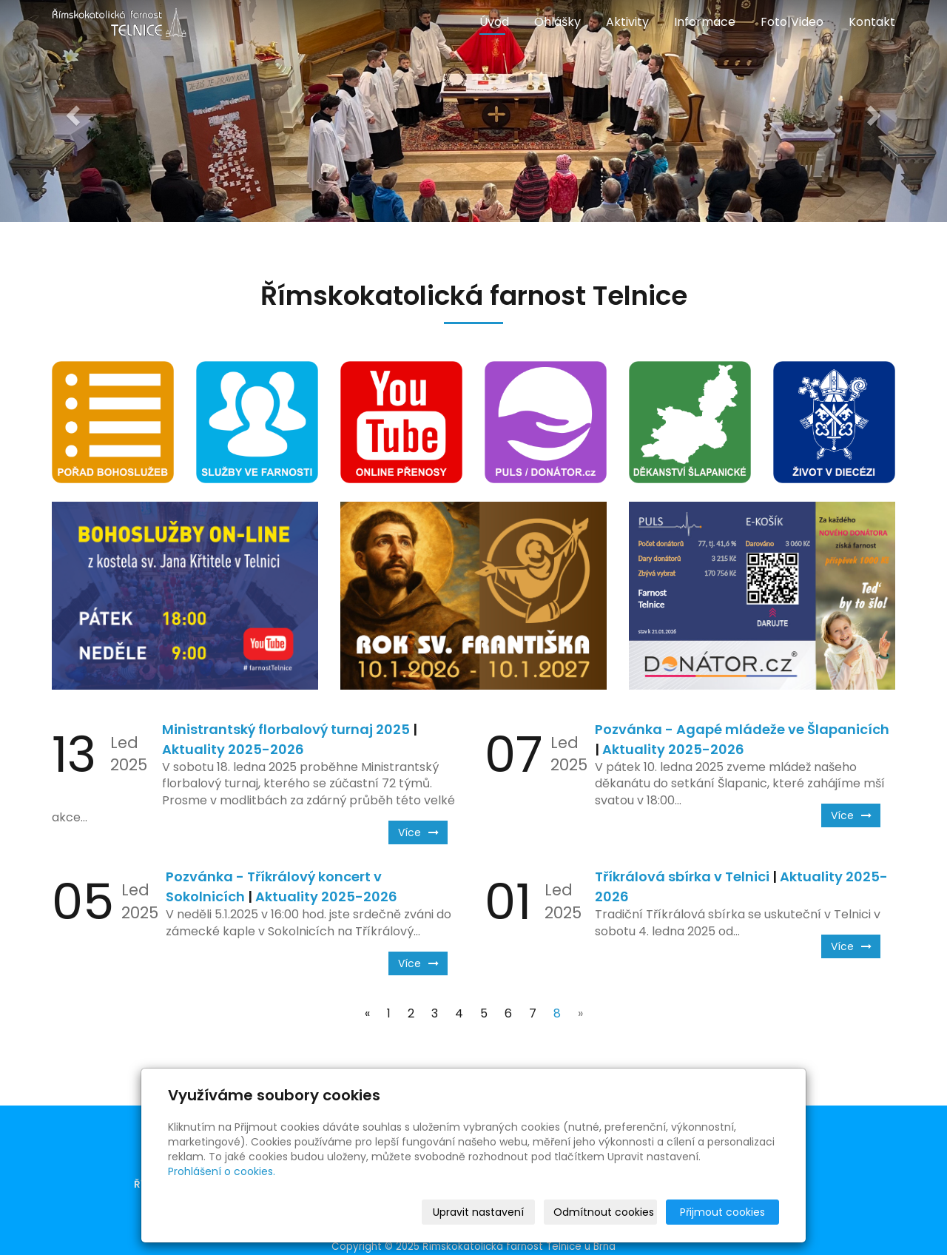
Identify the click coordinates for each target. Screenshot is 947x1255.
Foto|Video (792, 21)
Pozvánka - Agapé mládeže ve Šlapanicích (742, 729)
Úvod (494, 21)
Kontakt (872, 21)
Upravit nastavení (478, 1212)
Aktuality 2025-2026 (233, 749)
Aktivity (627, 21)
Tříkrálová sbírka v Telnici (682, 876)
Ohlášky (557, 21)
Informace (704, 21)
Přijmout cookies (722, 1212)
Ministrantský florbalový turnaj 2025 (286, 729)
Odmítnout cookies (603, 1212)
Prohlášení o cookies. (221, 1171)
